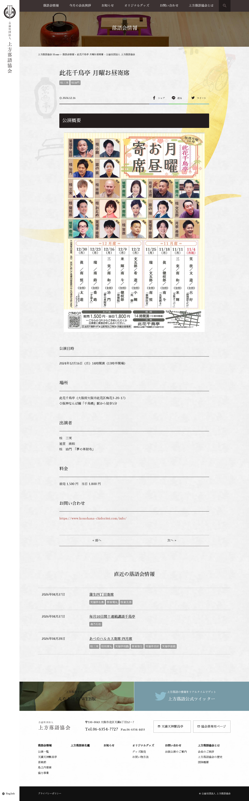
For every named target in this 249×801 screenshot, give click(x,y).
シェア (161, 98)
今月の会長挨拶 (80, 5)
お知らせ (107, 5)
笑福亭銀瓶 (169, 646)
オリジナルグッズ (136, 5)
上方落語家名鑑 (80, 745)
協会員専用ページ (211, 726)
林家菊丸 (112, 602)
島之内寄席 (45, 767)
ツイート (201, 98)
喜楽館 (42, 762)
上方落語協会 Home (49, 54)
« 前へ (96, 540)
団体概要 (203, 762)
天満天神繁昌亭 (170, 726)
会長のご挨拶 (206, 751)
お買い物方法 (140, 757)
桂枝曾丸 (106, 646)
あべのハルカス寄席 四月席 (110, 639)
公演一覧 (43, 751)
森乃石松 (95, 624)
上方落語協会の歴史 (210, 757)
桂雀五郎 (126, 602)
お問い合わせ (169, 5)
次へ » (171, 540)
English (10, 793)
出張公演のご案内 (176, 751)
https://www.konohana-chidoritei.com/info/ (93, 518)
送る (179, 98)
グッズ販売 (139, 751)
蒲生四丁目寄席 (101, 594)
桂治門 (75, 82)
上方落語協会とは (201, 5)
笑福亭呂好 (152, 646)
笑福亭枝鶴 (122, 646)
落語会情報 (51, 5)
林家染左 (137, 646)
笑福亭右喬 (97, 602)
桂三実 (64, 82)
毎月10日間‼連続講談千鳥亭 (112, 616)
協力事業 (43, 773)
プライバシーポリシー (49, 793)
